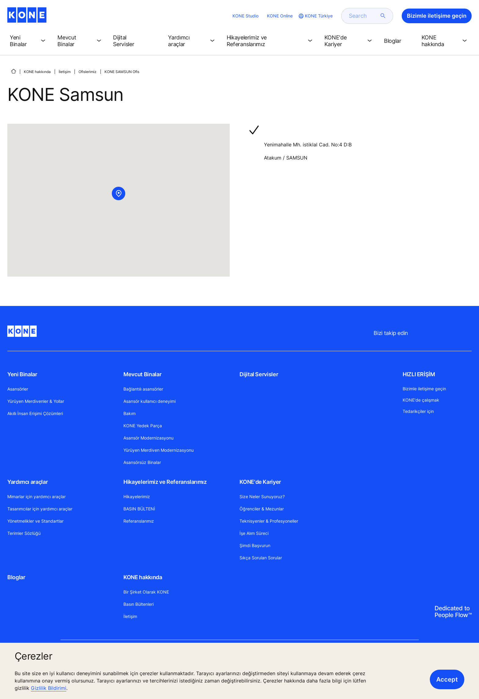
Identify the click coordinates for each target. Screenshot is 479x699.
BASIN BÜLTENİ (139, 508)
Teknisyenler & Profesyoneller (269, 521)
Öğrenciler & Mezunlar (262, 508)
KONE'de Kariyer (260, 482)
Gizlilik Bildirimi (48, 688)
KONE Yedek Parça (142, 425)
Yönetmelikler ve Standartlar (35, 521)
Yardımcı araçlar (27, 482)
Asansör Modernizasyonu (148, 437)
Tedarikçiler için (418, 411)
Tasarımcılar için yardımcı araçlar (39, 508)
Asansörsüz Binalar (142, 462)
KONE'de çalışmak (421, 400)
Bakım (129, 413)
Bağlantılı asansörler (143, 389)
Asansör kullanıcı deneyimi (149, 401)
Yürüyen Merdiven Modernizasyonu (158, 450)
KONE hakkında (37, 71)
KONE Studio (245, 15)
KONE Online (280, 15)
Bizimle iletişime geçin (424, 388)
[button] (29, 41)
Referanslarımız (138, 521)
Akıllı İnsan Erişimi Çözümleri (35, 413)
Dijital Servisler (259, 374)
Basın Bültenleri (138, 604)
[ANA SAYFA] (13, 71)
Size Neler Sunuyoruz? (262, 496)
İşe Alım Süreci (254, 533)
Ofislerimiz (88, 71)
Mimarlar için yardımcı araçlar (36, 496)
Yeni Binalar (22, 374)
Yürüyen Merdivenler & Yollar (35, 401)
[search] (363, 15)
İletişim (65, 71)
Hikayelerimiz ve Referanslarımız (165, 482)
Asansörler (17, 389)
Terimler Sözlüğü (24, 533)
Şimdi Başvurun (255, 545)
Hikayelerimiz (136, 496)
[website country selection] (315, 15)
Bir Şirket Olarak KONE (146, 591)
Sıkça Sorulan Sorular (261, 557)
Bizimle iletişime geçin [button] (436, 16)
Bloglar (16, 577)
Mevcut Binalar (142, 374)
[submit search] (383, 15)
